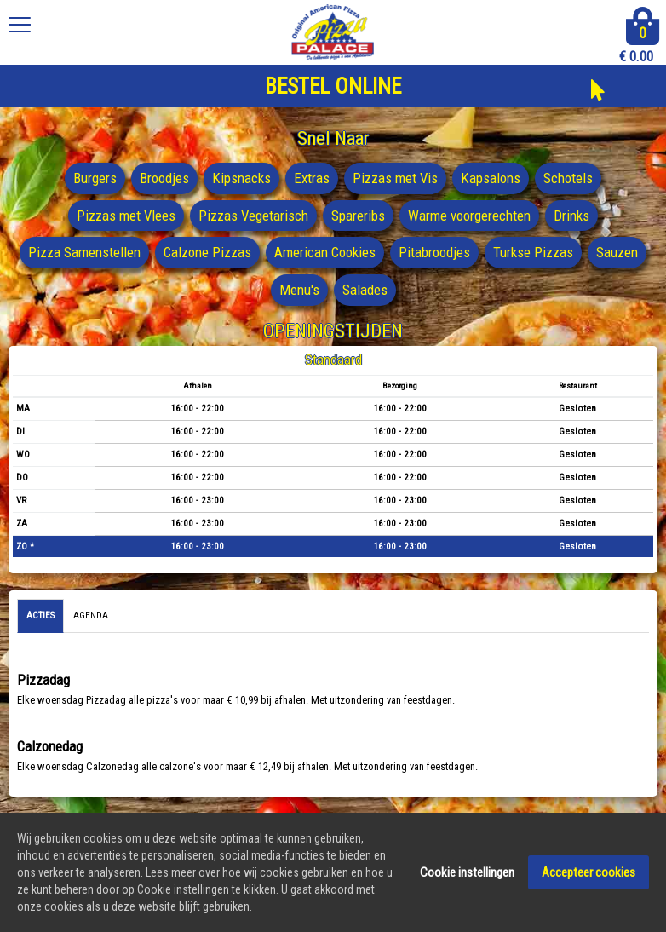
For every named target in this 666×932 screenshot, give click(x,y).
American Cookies (325, 252)
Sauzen (617, 252)
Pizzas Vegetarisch (253, 215)
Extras (312, 178)
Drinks (571, 215)
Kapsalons (490, 178)
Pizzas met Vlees (126, 215)
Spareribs (358, 215)
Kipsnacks (241, 178)
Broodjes (164, 178)
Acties (40, 615)
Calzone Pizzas (207, 252)
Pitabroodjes (434, 252)
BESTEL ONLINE (333, 86)
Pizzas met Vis (395, 178)
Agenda (90, 615)
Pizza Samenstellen (84, 252)
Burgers (95, 178)
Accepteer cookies (588, 873)
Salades (365, 289)
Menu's (299, 289)
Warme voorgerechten (469, 215)
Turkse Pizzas (533, 252)
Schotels (568, 178)
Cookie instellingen (467, 873)
